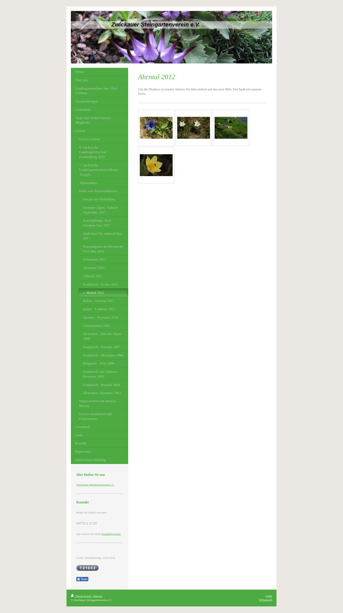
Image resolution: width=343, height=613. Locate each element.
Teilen (82, 579)
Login (268, 595)
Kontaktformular (111, 534)
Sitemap (97, 596)
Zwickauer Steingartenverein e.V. (95, 484)
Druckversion (81, 596)
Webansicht (265, 599)
